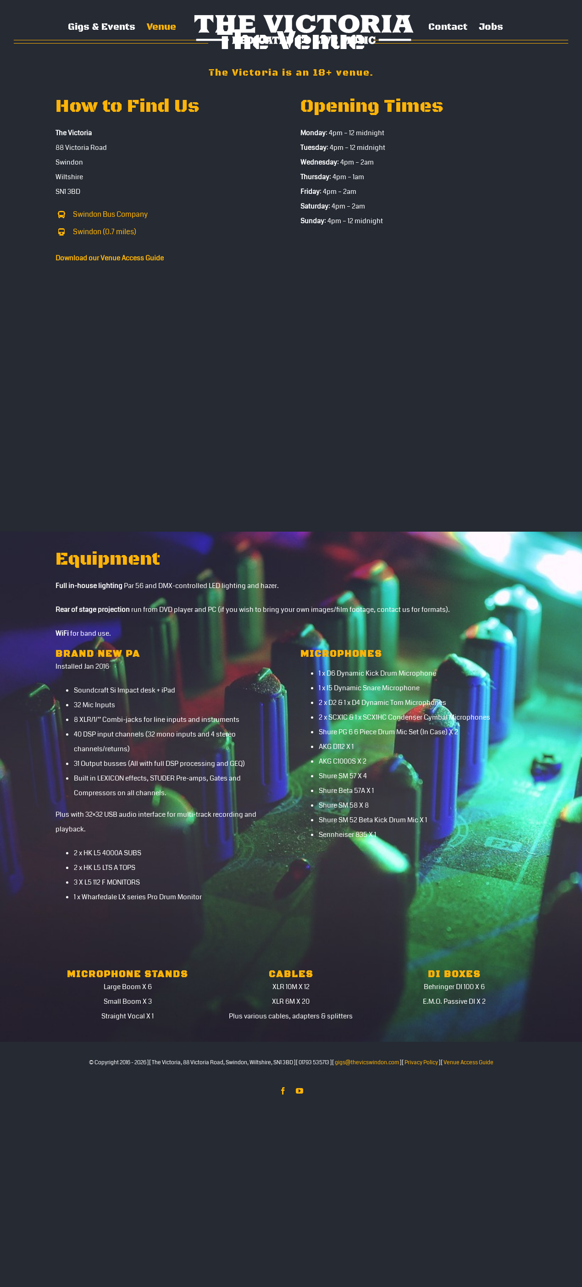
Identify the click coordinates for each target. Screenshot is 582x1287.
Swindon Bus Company (110, 214)
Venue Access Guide (468, 1063)
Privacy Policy (421, 1063)
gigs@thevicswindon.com (367, 1063)
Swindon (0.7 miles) (104, 231)
